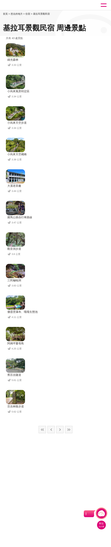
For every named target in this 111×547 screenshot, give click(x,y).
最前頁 (42, 429)
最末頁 (68, 429)
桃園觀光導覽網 (18, 5)
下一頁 (60, 429)
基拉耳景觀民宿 (41, 13)
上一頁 (51, 429)
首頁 (5, 13)
